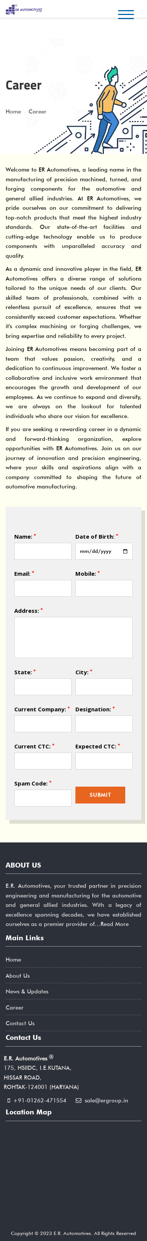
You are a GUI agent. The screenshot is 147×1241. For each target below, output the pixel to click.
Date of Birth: (96, 536)
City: (83, 672)
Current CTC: (34, 746)
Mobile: (87, 573)
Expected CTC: (97, 746)
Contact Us (20, 1023)
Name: (25, 536)
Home (13, 959)
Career (15, 1007)
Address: (28, 610)
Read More (114, 924)
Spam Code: (32, 783)
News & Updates (27, 991)
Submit (100, 795)
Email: (24, 573)
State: (25, 672)
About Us (18, 975)
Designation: (95, 709)
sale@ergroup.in (106, 1100)
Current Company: (42, 709)
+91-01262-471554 (39, 1100)
